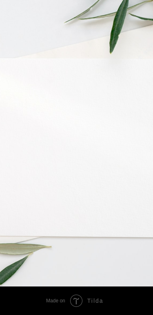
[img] (98, 251)
